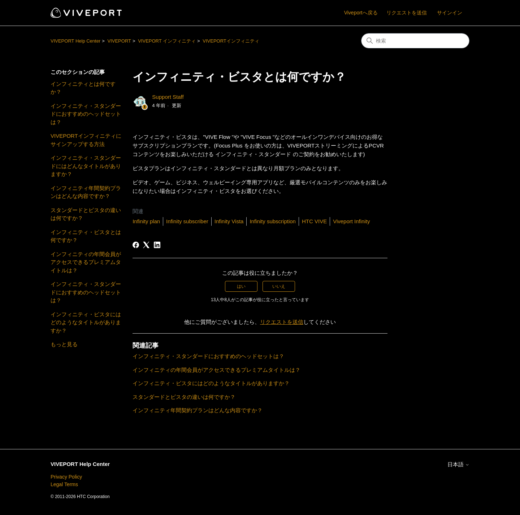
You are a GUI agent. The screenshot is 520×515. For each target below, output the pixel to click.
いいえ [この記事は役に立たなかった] (278, 286)
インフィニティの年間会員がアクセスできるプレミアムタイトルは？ (86, 262)
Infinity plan (146, 221)
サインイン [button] (449, 13)
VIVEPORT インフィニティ (167, 41)
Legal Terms (64, 484)
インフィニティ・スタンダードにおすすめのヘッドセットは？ (86, 114)
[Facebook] (136, 245)
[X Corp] (146, 245)
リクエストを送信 (406, 13)
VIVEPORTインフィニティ (231, 41)
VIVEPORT (119, 41)
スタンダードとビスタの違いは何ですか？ (86, 214)
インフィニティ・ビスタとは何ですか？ (86, 236)
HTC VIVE (314, 221)
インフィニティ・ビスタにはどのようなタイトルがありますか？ (86, 322)
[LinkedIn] (157, 245)
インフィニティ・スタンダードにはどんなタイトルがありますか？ (86, 166)
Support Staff (167, 97)
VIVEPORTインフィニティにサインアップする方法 (86, 140)
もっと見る (64, 344)
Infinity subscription (273, 221)
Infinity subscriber (187, 221)
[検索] (415, 41)
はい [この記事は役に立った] (241, 286)
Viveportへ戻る (361, 13)
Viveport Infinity (351, 221)
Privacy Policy (66, 477)
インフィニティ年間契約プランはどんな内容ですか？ (86, 192)
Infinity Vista (229, 221)
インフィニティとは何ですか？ (83, 88)
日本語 (458, 464)
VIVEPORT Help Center (75, 41)
